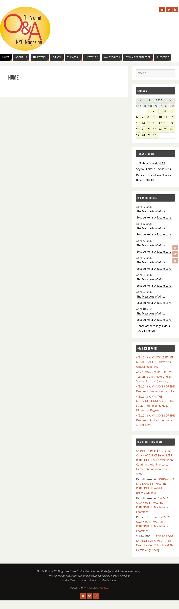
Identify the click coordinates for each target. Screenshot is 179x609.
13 (138, 123)
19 (172, 123)
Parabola (88, 587)
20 (138, 129)
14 (144, 123)
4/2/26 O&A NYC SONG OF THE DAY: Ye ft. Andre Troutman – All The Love (155, 420)
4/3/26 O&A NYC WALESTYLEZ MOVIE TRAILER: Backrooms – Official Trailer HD (154, 362)
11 (166, 117)
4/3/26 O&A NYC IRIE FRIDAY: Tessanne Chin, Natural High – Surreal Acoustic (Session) (155, 376)
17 (161, 123)
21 (144, 129)
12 (172, 117)
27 (138, 135)
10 (161, 117)
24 (161, 129)
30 (155, 135)
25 (166, 129)
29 (149, 135)
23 (155, 129)
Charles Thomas (146, 451)
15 (149, 123)
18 (166, 123)
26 (172, 129)
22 (149, 129)
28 (144, 135)
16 (155, 123)
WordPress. (102, 587)
